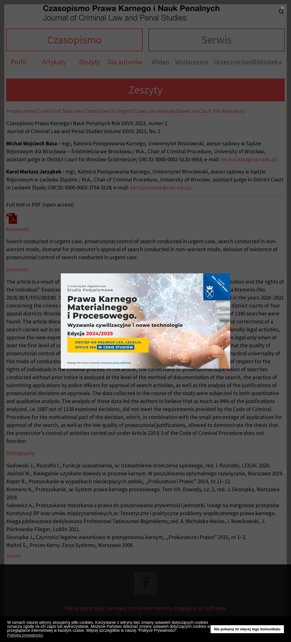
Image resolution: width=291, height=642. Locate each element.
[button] (179, 631)
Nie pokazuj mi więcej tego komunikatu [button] (247, 629)
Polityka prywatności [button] (25, 635)
